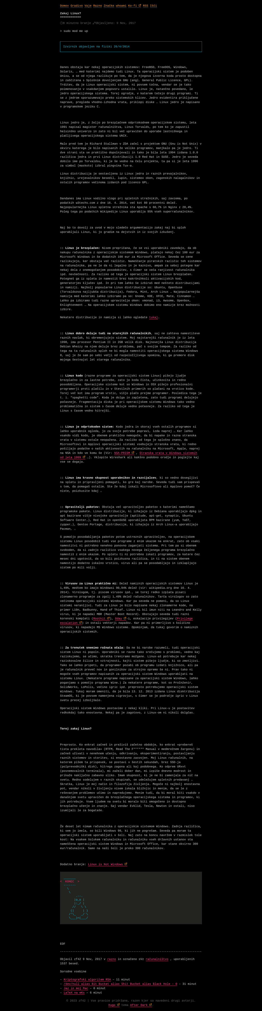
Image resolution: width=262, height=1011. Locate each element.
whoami (121, 5)
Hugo (111, 1005)
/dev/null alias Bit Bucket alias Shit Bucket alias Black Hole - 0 (120, 984)
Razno (97, 5)
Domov (64, 5)
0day (118, 618)
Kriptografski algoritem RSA (87, 979)
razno (111, 959)
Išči (153, 5)
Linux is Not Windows (105, 864)
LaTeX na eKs (74, 992)
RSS (145, 5)
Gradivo (77, 5)
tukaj (153, 317)
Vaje (87, 5)
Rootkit (99, 618)
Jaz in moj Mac (76, 988)
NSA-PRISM (122, 453)
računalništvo (157, 959)
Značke (109, 5)
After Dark (139, 1005)
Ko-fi (132, 5)
